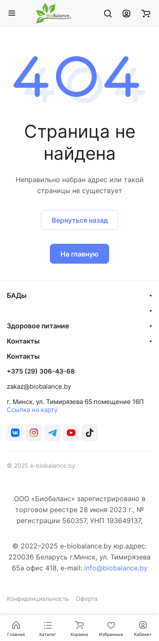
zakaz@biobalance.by (39, 386)
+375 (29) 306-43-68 (41, 371)
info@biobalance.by (116, 568)
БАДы (17, 295)
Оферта (87, 598)
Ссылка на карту (32, 410)
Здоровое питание (38, 326)
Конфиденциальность (38, 598)
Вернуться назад (80, 220)
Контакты (23, 341)
